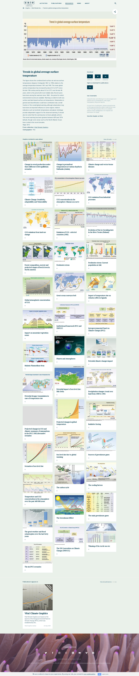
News (79, 3)
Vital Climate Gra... (36, 8)
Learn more (105, 674)
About (87, 3)
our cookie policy (89, 674)
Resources (69, 3)
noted (45, 663)
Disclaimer (73, 659)
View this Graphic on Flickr (95, 116)
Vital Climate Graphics (41, 127)
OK (99, 674)
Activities (43, 3)
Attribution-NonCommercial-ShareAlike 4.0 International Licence (90, 663)
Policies (79, 659)
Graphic (27, 8)
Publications (56, 3)
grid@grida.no (100, 110)
